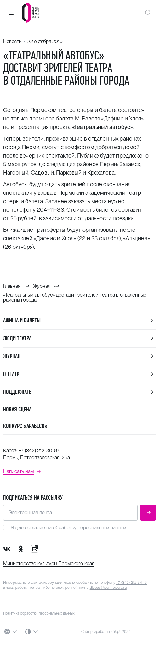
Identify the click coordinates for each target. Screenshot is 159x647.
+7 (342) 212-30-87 (39, 451)
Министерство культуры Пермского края (48, 563)
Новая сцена (17, 409)
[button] (11, 12)
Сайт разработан (95, 631)
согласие (35, 528)
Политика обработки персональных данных (39, 613)
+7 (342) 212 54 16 (131, 582)
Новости (12, 41)
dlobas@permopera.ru (108, 587)
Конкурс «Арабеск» (25, 426)
